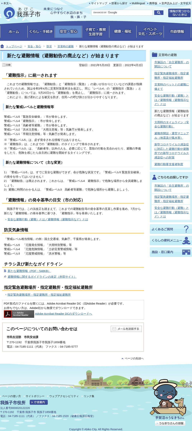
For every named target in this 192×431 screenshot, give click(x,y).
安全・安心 (34, 46)
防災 (49, 46)
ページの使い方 (11, 396)
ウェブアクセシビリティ (64, 396)
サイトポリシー (35, 396)
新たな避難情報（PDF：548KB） (29, 271)
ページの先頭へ (134, 358)
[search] (121, 12)
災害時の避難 (66, 46)
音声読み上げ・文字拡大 (176, 3)
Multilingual (138, 3)
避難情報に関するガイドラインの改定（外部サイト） (42, 276)
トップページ (14, 46)
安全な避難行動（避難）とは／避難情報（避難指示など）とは (47, 219)
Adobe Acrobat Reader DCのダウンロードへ (48, 313)
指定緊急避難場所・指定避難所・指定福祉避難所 (39, 294)
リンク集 (89, 396)
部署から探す (119, 3)
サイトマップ (99, 3)
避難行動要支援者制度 (168, 164)
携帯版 (153, 3)
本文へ (7, 3)
